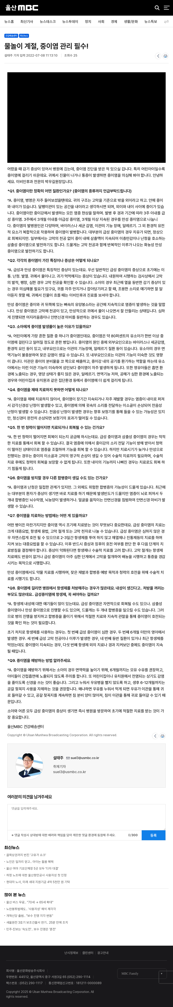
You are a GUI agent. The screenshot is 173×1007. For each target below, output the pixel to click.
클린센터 (87, 953)
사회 (101, 21)
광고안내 (103, 953)
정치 (88, 21)
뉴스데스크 (48, 21)
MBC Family (129, 973)
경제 (114, 21)
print (165, 56)
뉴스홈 (9, 21)
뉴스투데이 (70, 21)
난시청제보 (71, 953)
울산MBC (21, 7)
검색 (156, 8)
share (158, 56)
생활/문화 (131, 21)
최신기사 (26, 21)
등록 (153, 835)
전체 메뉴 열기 (167, 8)
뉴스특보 (150, 21)
